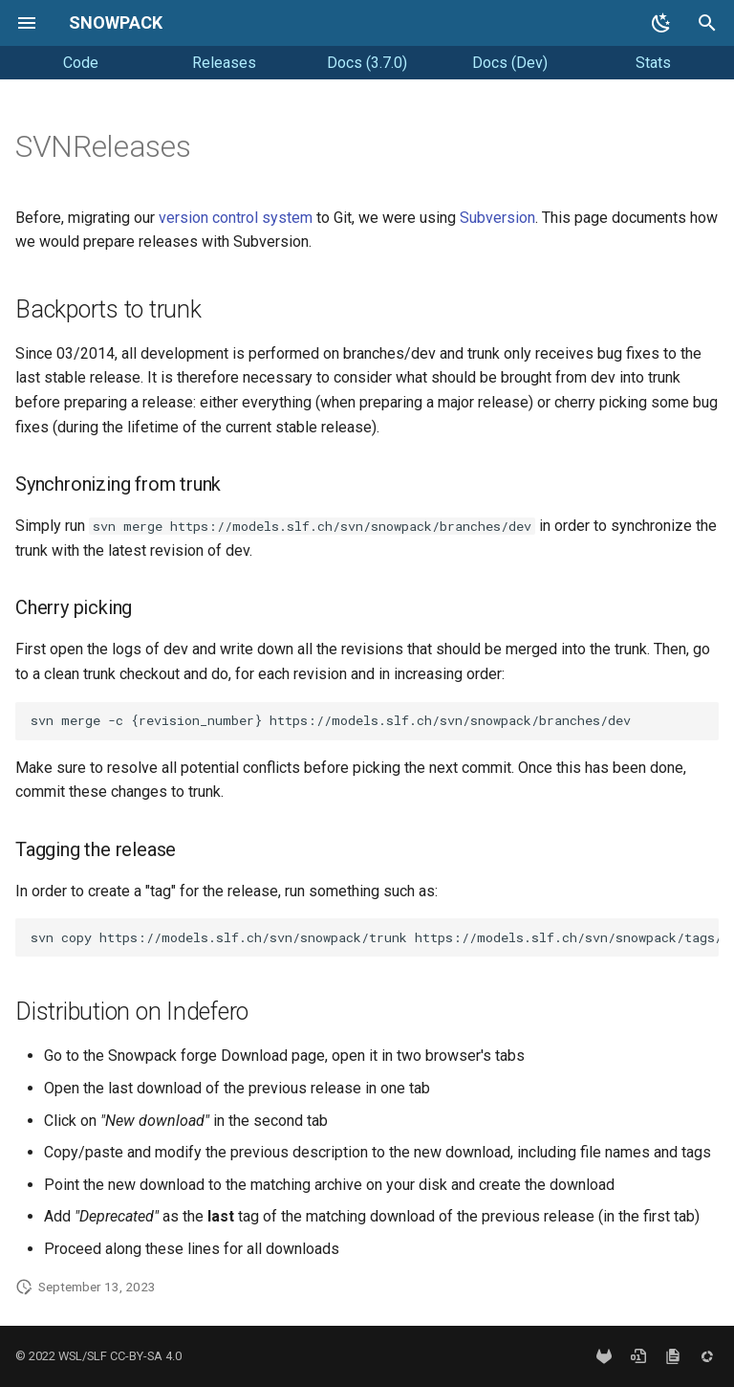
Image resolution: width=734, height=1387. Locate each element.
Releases (224, 63)
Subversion (497, 218)
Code (80, 63)
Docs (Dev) (510, 63)
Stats (653, 63)
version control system (236, 218)
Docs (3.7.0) (367, 63)
